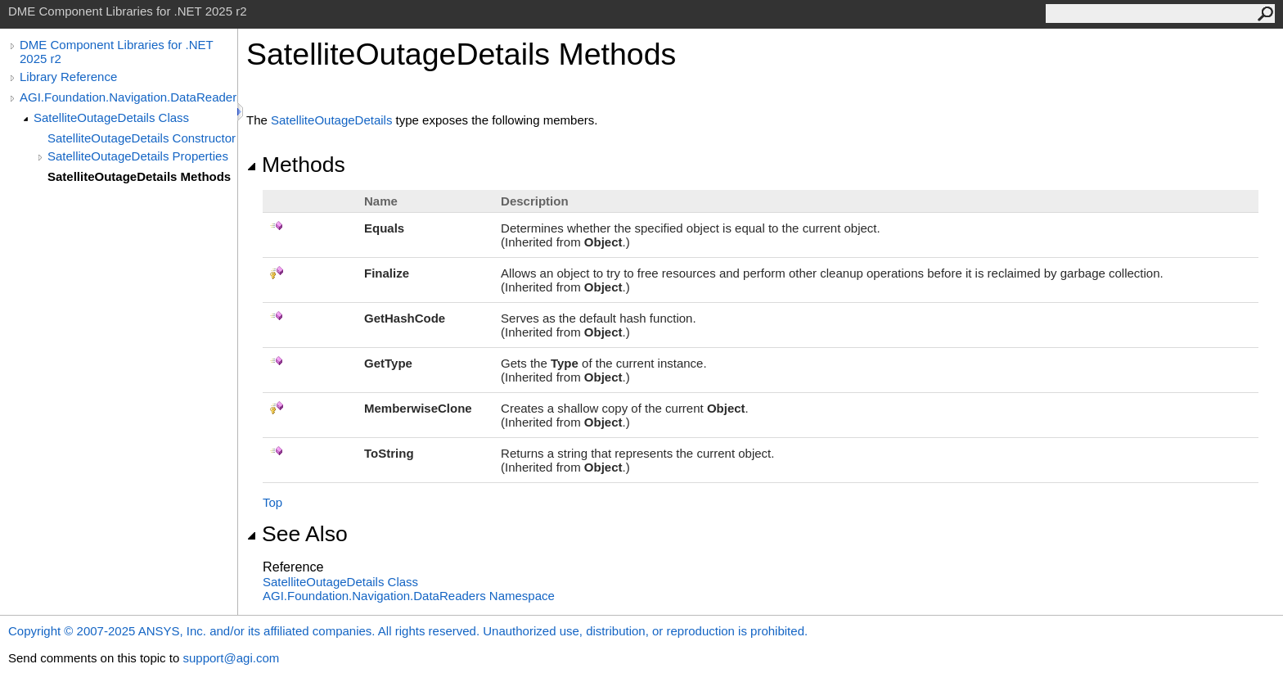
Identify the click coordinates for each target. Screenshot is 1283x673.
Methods (295, 164)
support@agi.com (230, 658)
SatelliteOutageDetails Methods (139, 176)
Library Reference (68, 77)
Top (272, 502)
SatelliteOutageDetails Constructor (141, 138)
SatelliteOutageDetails (331, 120)
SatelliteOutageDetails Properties (137, 156)
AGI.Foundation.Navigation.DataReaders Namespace (409, 596)
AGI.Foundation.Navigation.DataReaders (128, 97)
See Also (297, 534)
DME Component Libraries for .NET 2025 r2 (116, 51)
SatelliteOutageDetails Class (111, 117)
